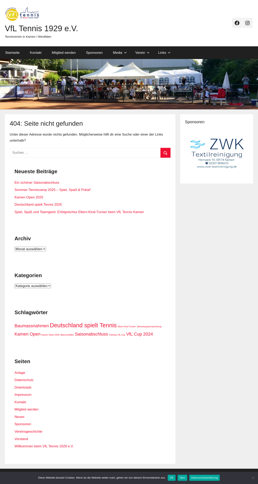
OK (172, 477)
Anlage (20, 373)
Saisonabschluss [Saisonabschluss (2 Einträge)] (91, 334)
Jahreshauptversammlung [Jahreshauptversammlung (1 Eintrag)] (149, 326)
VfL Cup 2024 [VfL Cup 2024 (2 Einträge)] (139, 334)
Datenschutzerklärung (204, 477)
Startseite (12, 53)
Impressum (23, 395)
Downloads (23, 387)
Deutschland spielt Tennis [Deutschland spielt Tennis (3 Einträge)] (83, 325)
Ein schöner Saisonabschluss (37, 182)
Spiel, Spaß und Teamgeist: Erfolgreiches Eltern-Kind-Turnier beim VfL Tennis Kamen (79, 212)
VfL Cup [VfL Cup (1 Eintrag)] (121, 335)
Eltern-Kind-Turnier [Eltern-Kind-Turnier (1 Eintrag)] (127, 326)
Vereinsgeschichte (28, 431)
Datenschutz (24, 380)
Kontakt (36, 53)
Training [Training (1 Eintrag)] (113, 335)
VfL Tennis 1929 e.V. (41, 28)
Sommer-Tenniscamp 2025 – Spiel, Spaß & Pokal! (53, 190)
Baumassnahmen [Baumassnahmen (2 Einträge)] (32, 325)
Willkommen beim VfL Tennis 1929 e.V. (44, 446)
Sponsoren (94, 53)
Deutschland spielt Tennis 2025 (38, 204)
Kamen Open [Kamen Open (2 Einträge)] (28, 334)
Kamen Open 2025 (29, 197)
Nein (182, 477)
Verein (142, 53)
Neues (19, 417)
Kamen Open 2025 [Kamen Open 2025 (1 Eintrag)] (50, 335)
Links (164, 53)
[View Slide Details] (216, 153)
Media (120, 53)
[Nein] (253, 478)
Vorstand (21, 439)
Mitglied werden (64, 53)
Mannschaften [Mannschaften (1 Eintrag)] (67, 335)
